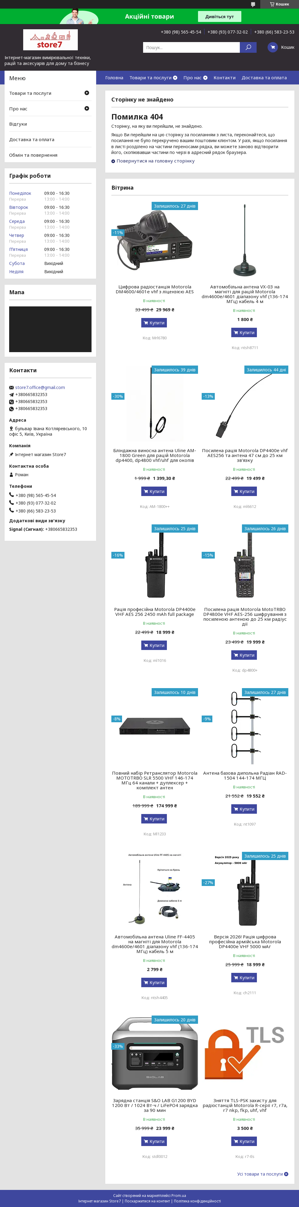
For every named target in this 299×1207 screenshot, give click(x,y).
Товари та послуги (150, 77)
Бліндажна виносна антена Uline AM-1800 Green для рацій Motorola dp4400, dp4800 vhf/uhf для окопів (154, 455)
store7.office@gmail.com (40, 387)
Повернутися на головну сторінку (156, 161)
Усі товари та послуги (260, 1174)
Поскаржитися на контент (147, 1201)
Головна (114, 77)
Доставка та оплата (264, 77)
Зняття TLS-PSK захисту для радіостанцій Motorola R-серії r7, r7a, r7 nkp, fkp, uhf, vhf (245, 1105)
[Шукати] (248, 47)
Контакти (225, 77)
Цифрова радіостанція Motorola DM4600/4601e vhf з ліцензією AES (155, 289)
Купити (157, 323)
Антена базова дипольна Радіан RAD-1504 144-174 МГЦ (245, 775)
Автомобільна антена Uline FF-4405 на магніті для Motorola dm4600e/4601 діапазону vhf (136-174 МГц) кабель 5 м (155, 944)
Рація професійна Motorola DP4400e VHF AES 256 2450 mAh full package (155, 611)
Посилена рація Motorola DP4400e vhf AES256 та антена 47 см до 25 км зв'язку (245, 455)
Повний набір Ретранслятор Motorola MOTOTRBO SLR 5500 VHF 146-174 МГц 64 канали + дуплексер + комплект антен (154, 780)
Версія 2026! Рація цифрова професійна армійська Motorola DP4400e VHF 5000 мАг (245, 941)
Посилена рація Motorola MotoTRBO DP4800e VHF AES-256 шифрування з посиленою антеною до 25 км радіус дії (245, 616)
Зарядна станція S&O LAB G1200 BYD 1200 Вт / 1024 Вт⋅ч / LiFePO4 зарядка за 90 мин (155, 1105)
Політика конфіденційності (197, 1201)
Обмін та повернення (33, 155)
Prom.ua (178, 1195)
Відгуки (18, 124)
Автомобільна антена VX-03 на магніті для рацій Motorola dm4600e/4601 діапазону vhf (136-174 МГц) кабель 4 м (245, 294)
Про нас (192, 77)
